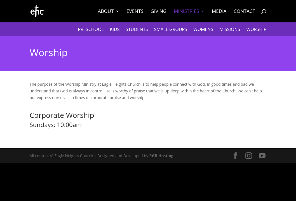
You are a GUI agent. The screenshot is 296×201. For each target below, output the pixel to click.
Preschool (91, 29)
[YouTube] (262, 155)
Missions (229, 29)
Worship (256, 29)
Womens (203, 29)
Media (219, 11)
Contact (244, 11)
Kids (115, 29)
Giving (158, 11)
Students (137, 29)
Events (135, 11)
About (106, 11)
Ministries (186, 11)
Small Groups (170, 29)
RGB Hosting (161, 155)
